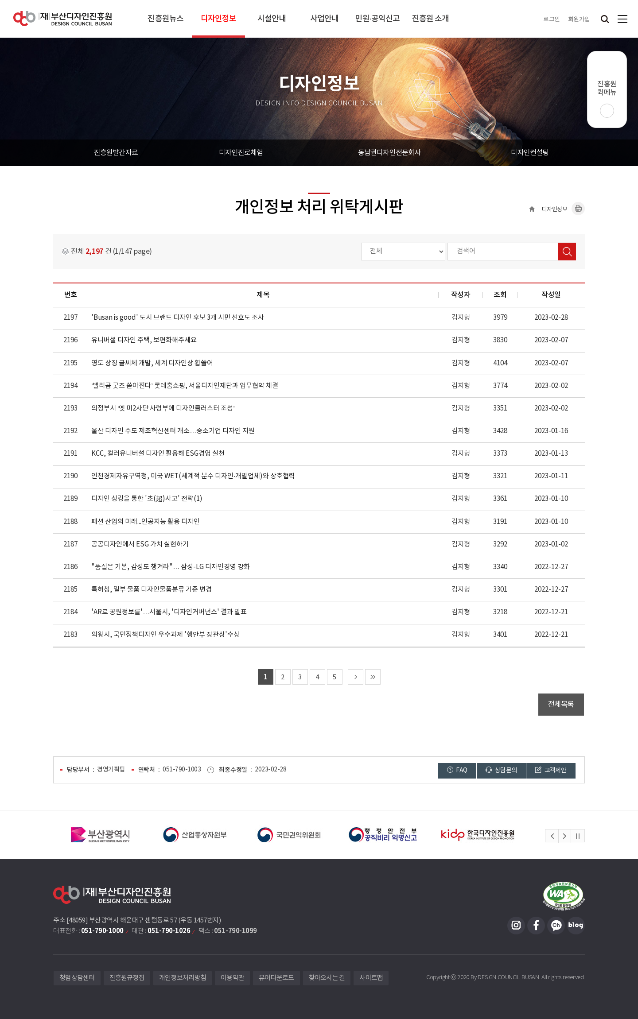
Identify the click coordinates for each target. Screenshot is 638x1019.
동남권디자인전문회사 (389, 153)
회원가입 (579, 18)
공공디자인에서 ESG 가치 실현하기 (140, 544)
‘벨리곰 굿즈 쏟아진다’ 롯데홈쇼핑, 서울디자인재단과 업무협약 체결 (184, 386)
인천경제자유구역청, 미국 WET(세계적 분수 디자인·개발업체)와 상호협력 (193, 476)
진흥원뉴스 (165, 18)
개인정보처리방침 (182, 978)
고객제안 (550, 770)
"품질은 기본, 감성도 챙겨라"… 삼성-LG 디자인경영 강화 (170, 567)
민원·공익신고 (377, 18)
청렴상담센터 (77, 978)
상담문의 (501, 770)
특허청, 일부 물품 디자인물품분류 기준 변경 (151, 589)
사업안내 (324, 18)
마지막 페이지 (373, 677)
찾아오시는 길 (327, 978)
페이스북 (536, 925)
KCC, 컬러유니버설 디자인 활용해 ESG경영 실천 (158, 453)
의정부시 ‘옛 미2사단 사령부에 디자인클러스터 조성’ (163, 408)
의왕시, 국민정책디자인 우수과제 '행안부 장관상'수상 (165, 635)
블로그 (576, 925)
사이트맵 (622, 19)
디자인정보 (219, 18)
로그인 (551, 18)
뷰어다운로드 (276, 978)
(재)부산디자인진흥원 (62, 19)
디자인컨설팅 (530, 153)
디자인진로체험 (241, 153)
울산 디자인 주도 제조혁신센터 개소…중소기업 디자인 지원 (173, 431)
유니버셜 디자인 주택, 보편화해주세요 (144, 340)
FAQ (457, 770)
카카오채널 (556, 925)
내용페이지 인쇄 (578, 208)
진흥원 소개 (430, 18)
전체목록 (561, 704)
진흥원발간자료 (116, 153)
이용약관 (232, 978)
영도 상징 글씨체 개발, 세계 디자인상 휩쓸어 (152, 363)
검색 (567, 251)
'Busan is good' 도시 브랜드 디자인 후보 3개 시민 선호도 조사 (177, 318)
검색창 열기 (605, 19)
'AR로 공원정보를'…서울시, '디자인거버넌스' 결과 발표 (169, 612)
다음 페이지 (355, 677)
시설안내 (271, 18)
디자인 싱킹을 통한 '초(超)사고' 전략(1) (146, 499)
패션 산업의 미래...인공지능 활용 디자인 (145, 522)
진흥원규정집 (127, 978)
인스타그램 (516, 925)
